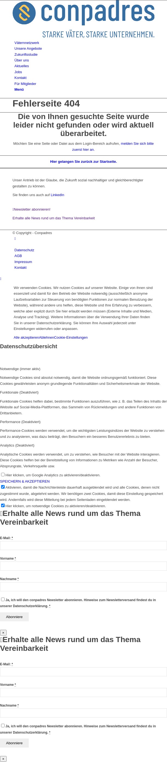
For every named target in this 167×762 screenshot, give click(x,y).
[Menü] (19, 89)
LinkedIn (57, 195)
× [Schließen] (3, 633)
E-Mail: (6, 538)
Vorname (8, 558)
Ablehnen (46, 337)
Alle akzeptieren (26, 337)
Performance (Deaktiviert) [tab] (20, 422)
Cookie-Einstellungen (71, 337)
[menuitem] (85, 43)
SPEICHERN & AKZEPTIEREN (25, 481)
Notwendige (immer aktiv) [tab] (20, 369)
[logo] (84, 37)
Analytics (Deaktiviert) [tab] (17, 445)
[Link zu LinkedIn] (15, 239)
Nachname (9, 579)
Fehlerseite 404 (46, 103)
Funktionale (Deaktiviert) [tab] (19, 392)
